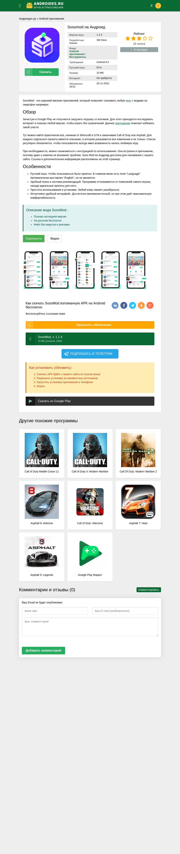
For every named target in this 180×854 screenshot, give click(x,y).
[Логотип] (83, 5)
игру (128, 100)
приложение (122, 123)
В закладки (139, 49)
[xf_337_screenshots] (34, 270)
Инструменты (77, 57)
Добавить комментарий (43, 650)
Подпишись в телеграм (87, 354)
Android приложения (51, 18)
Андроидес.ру (27, 18)
